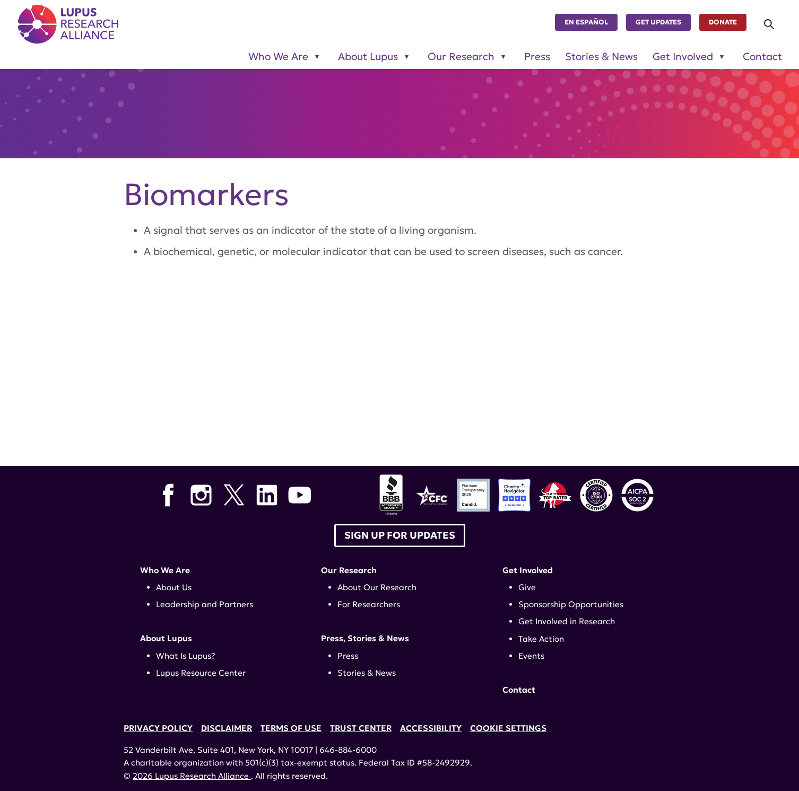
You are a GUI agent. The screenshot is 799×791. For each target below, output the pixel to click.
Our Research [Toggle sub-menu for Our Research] (461, 56)
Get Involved (527, 570)
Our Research (349, 570)
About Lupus (166, 638)
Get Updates (658, 22)
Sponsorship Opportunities (570, 604)
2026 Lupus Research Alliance (192, 776)
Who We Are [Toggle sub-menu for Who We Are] (278, 56)
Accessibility (431, 728)
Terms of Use (291, 728)
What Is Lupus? (185, 656)
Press (537, 56)
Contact (762, 56)
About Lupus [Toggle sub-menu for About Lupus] (368, 56)
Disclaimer (226, 728)
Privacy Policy (158, 728)
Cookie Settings (508, 728)
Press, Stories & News (365, 638)
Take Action (541, 639)
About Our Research (376, 587)
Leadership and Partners (204, 604)
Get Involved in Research (566, 621)
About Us (174, 587)
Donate (723, 22)
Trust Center (361, 728)
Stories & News (601, 56)
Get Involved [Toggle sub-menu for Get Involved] (683, 56)
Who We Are (165, 570)
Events (531, 656)
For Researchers (368, 604)
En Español (586, 22)
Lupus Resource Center (201, 673)
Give (527, 587)
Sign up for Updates (399, 535)
